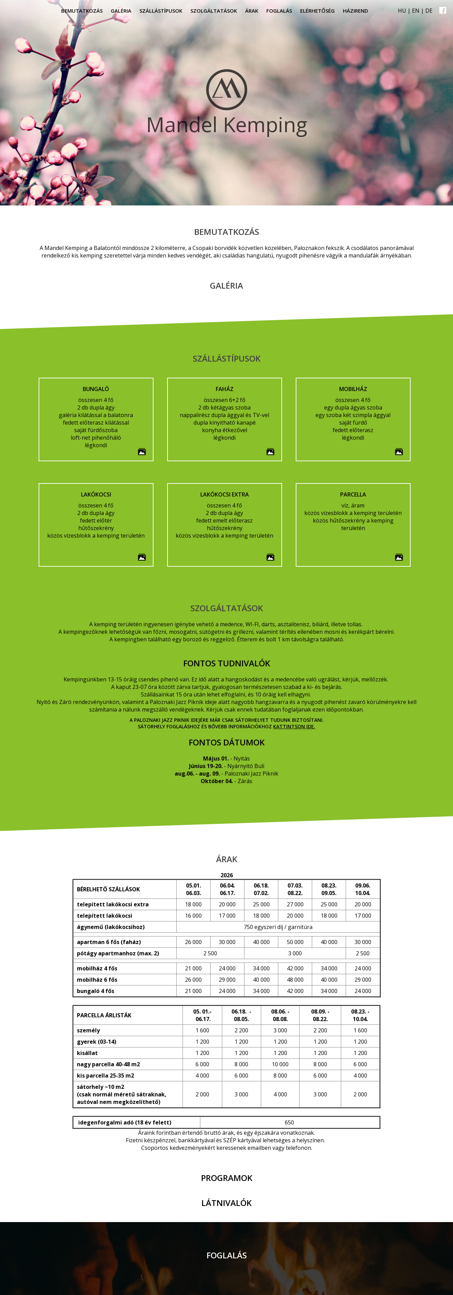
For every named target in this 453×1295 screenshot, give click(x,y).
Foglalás (279, 10)
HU (402, 10)
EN (415, 10)
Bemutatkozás (82, 10)
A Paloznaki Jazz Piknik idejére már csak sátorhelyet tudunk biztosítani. (227, 720)
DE (428, 10)
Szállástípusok (160, 10)
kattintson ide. (294, 726)
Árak (251, 10)
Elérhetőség (317, 10)
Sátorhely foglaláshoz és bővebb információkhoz (205, 726)
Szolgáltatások (213, 10)
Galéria (121, 10)
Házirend (355, 10)
